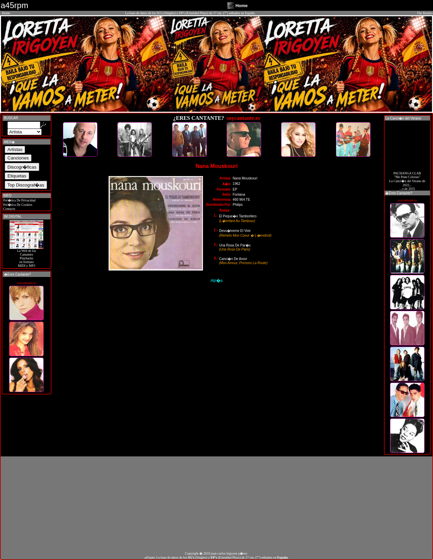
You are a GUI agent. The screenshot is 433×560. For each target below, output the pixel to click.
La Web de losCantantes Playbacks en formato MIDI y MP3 (26, 256)
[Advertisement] (216, 503)
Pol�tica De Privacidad (19, 200)
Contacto (8, 209)
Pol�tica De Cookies (17, 205)
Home (6, 13)
